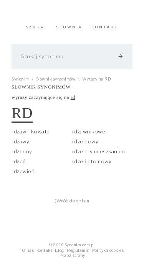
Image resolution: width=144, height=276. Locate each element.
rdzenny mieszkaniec (98, 151)
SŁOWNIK (69, 27)
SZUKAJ (36, 27)
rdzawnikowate (31, 131)
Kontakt (44, 250)
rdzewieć (23, 171)
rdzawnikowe (89, 131)
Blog (60, 250)
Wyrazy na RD (96, 79)
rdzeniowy (85, 141)
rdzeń (19, 161)
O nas (28, 250)
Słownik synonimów (56, 79)
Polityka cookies (108, 250)
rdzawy (20, 141)
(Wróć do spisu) (72, 201)
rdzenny (22, 151)
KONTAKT (104, 27)
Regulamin (78, 250)
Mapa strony (72, 255)
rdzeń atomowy (92, 161)
